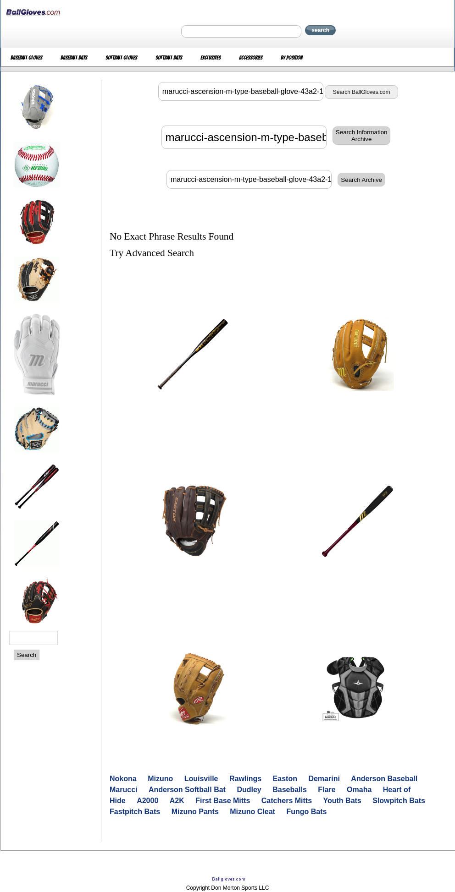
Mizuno (160, 779)
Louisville (201, 779)
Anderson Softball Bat (187, 789)
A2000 (147, 800)
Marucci (123, 789)
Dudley (249, 789)
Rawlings (245, 779)
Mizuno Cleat (252, 811)
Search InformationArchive (362, 135)
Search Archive (361, 179)
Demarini (323, 779)
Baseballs (289, 789)
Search (26, 654)
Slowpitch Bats (398, 800)
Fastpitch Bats (135, 811)
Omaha (359, 789)
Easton (285, 779)
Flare (326, 789)
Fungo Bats (306, 811)
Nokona (123, 779)
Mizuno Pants (195, 811)
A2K (177, 800)
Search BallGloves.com (361, 92)
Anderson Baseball (384, 779)
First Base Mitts (222, 800)
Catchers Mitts (286, 800)
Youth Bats (342, 800)
